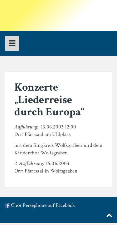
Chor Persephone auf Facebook (43, 205)
